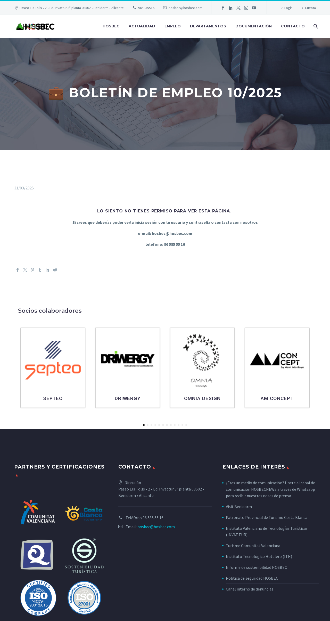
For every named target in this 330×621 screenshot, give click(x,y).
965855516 (146, 7)
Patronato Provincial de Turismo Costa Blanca (266, 517)
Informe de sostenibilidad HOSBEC (257, 567)
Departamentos (208, 26)
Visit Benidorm (239, 506)
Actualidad (142, 26)
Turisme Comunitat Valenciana (253, 545)
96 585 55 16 (153, 517)
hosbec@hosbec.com (185, 7)
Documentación (253, 26)
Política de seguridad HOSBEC (252, 578)
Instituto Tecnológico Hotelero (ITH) (259, 556)
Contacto (293, 26)
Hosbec (111, 26)
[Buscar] (315, 26)
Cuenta (310, 7)
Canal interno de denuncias (249, 589)
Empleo (172, 26)
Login (288, 7)
